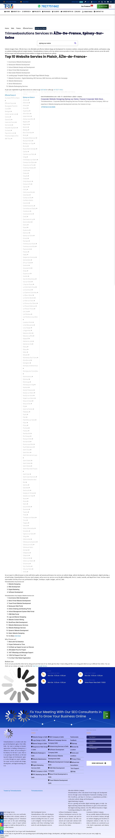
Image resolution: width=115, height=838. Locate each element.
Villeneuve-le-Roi (28, 545)
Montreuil (26, 379)
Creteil (25, 216)
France (18, 28)
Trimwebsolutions (37, 773)
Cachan (26, 151)
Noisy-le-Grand (28, 401)
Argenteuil (26, 111)
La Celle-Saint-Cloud (29, 287)
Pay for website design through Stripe (57, 833)
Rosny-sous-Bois (28, 444)
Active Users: (77, 2)
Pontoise (26, 428)
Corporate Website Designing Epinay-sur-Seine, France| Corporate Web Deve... (72, 99)
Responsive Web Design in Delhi (39, 744)
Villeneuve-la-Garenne (30, 542)
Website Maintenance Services (39, 750)
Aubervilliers (27, 116)
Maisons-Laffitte (28, 336)
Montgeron (27, 363)
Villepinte (26, 555)
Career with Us (67, 11)
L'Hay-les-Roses (28, 284)
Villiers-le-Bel (27, 558)
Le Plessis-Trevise (29, 309)
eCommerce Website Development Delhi (59, 747)
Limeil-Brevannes (29, 325)
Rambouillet (27, 433)
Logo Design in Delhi (36, 739)
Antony (25, 105)
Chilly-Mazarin (28, 181)
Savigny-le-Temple (29, 493)
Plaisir (25, 423)
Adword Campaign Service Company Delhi (59, 739)
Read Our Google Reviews (40, 666)
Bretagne (8, 111)
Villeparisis (27, 553)
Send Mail (24, 2)
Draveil (25, 227)
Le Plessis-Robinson (29, 306)
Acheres (26, 100)
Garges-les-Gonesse (29, 257)
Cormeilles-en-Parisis (30, 208)
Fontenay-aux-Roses (30, 244)
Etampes (26, 241)
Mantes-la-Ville (28, 344)
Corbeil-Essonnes (29, 206)
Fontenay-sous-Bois (29, 246)
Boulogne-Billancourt (30, 138)
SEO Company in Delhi (54, 736)
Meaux (25, 349)
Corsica (8, 117)
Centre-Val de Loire (11, 114)
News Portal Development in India (57, 755)
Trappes (26, 523)
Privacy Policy (74, 750)
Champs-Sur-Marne (29, 162)
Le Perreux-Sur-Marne (30, 303)
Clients (55, 11)
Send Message (99, 763)
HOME (7, 11)
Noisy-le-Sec (27, 404)
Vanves (25, 526)
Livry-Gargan (27, 328)
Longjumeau (27, 330)
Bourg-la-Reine (28, 141)
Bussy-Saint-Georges (30, 149)
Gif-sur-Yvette (27, 263)
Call (106, 715)
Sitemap (73, 742)
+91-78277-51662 (58, 90)
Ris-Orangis (27, 436)
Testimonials (74, 736)
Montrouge (27, 382)
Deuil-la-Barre (27, 222)
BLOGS (77, 11)
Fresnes (26, 252)
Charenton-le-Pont (29, 165)
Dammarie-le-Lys (28, 219)
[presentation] (98, 757)
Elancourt (26, 233)
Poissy (25, 425)
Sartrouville (27, 490)
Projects (36, 11)
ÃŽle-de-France (28, 28)
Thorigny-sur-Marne (29, 517)
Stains (25, 504)
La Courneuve (28, 290)
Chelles (25, 179)
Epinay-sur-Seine (28, 97)
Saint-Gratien (27, 460)
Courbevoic (27, 211)
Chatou (25, 173)
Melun (25, 352)
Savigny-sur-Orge (29, 496)
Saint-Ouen (27, 474)
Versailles (26, 531)
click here (18, 636)
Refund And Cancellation (77, 752)
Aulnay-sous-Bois (29, 119)
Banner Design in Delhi (37, 742)
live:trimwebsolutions (54, 680)
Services (26, 11)
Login (87, 2)
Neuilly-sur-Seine (28, 395)
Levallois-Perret (28, 322)
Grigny (25, 271)
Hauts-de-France (10, 122)
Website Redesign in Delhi (38, 747)
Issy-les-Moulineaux (29, 279)
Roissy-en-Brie (28, 439)
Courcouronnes (28, 214)
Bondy (25, 135)
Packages (46, 11)
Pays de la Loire (10, 133)
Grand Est (8, 119)
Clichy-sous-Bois (28, 192)
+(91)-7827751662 (10, 2)
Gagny (25, 254)
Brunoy (25, 146)
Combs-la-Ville (28, 198)
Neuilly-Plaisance (28, 390)
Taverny (26, 512)
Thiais (25, 515)
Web (12, 28)
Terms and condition (76, 747)
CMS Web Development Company (57, 752)
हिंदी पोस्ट (73, 757)
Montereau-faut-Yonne (30, 357)
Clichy (25, 189)
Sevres (25, 501)
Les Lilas (26, 311)
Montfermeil (27, 360)
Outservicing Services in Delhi (56, 742)
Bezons (26, 127)
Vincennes (26, 563)
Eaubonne (26, 230)
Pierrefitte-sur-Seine (29, 420)
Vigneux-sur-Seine (29, 534)
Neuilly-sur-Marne (29, 393)
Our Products (87, 6)
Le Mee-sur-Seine (29, 301)
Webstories (87, 12)
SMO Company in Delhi (37, 755)
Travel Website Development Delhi (57, 757)
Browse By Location (76, 744)
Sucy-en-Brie (27, 507)
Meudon (26, 355)
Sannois (26, 485)
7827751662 (103, 6)
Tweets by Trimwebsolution (12, 773)
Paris (25, 417)
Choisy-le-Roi (27, 184)
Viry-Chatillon (27, 566)
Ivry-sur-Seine (27, 282)
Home (7, 28)
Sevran (25, 498)
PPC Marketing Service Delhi (38, 757)
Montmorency (28, 376)
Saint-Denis (27, 452)
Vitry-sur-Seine (28, 569)
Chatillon (26, 170)
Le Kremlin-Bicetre (29, 298)
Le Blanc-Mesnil (28, 295)
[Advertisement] (57, 22)
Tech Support (74, 755)
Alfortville (26, 103)
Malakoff (26, 338)
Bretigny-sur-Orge (29, 143)
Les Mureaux (27, 314)
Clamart (26, 187)
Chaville (26, 176)
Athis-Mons (27, 113)
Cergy (25, 157)
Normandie (9, 125)
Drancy (25, 225)
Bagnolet (26, 124)
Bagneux (26, 122)
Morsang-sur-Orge (29, 385)
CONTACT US (99, 11)
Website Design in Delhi (37, 736)
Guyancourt (27, 273)
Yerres (25, 572)
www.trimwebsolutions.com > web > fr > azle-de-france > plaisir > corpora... (62, 96)
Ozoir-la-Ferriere (28, 409)
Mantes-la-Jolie (28, 341)
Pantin (25, 414)
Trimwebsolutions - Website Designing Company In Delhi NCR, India (56, 836)
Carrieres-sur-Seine (29, 154)
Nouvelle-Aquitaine (11, 128)
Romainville (27, 441)
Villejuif (25, 536)
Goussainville (27, 268)
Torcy (25, 520)
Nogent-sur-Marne (29, 398)
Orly (24, 406)
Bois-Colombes (28, 132)
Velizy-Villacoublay (29, 528)
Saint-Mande (27, 466)
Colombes (26, 195)
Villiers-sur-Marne (29, 561)
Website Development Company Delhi (58, 750)
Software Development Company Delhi (58, 744)
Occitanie (8, 130)
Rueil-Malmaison (28, 447)
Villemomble (27, 539)
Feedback (73, 739)
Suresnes (26, 509)
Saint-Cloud (27, 450)
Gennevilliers (27, 260)
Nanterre (26, 387)
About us (16, 11)
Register (94, 2)
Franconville (27, 249)
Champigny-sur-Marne (30, 160)
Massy (25, 347)
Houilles (26, 276)
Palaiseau (26, 412)
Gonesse (26, 265)
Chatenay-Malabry (29, 168)
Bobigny (26, 130)
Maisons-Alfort (28, 333)
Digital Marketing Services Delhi (39, 752)
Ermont (26, 238)
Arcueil (25, 108)
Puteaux (26, 431)
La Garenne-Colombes (30, 292)
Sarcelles (26, 488)
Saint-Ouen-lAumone (30, 477)
